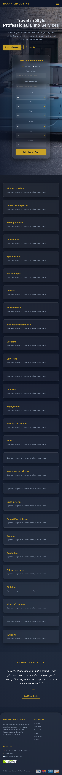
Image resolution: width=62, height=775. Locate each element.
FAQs (36, 733)
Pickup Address (31, 71)
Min (31, 131)
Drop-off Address (31, 82)
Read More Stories (30, 696)
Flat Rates (37, 727)
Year (31, 111)
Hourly (36, 66)
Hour (31, 122)
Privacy (36, 739)
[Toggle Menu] (57, 3)
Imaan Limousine (16, 3)
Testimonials (38, 736)
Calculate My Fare (31, 152)
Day (31, 102)
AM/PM (31, 140)
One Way (26, 66)
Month (31, 92)
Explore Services (12, 47)
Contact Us (30, 47)
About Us (37, 723)
